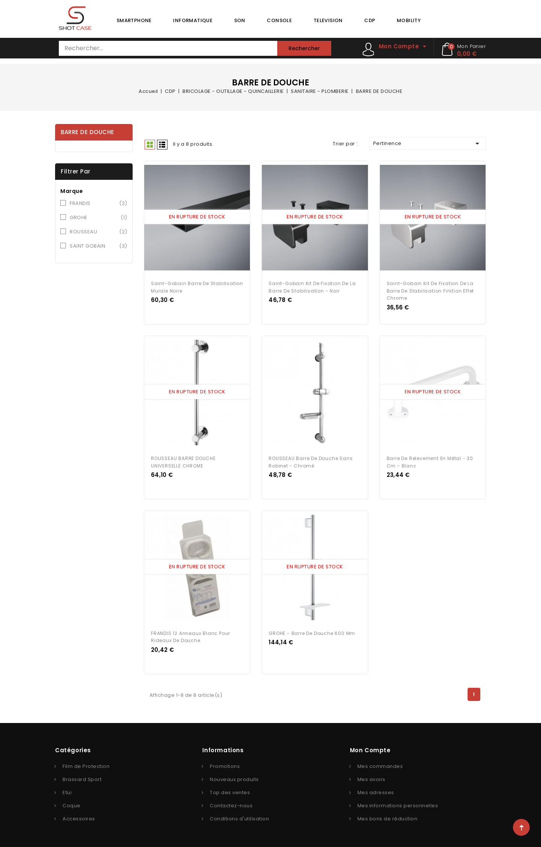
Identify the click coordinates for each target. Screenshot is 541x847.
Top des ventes (230, 790)
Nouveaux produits (234, 777)
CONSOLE (279, 20)
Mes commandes (380, 764)
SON (239, 20)
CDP (369, 20)
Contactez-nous (231, 803)
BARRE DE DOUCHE (87, 132)
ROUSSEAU (98, 231)
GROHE (98, 217)
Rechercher (304, 48)
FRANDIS (98, 203)
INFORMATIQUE (192, 20)
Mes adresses (375, 790)
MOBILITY (409, 20)
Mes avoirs (371, 777)
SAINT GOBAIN (98, 246)
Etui (67, 790)
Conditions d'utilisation (239, 816)
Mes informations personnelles (397, 803)
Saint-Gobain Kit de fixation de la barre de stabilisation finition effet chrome (430, 290)
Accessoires (79, 816)
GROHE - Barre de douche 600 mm (312, 631)
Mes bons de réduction (387, 816)
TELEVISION (328, 20)
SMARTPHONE (134, 20)
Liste (162, 144)
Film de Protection (86, 764)
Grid (150, 144)
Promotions (225, 764)
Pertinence (427, 143)
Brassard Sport (82, 777)
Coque (72, 803)
